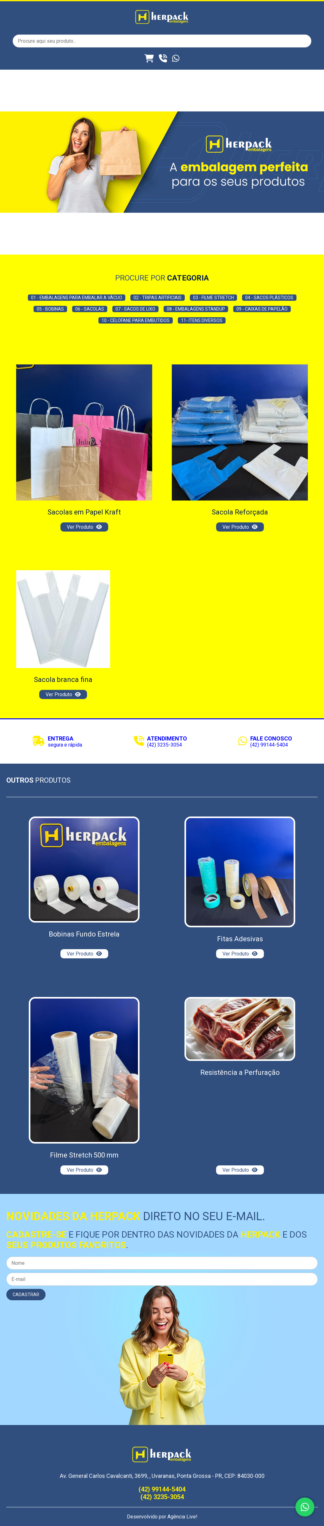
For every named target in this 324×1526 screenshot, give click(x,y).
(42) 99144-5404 (269, 745)
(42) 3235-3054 (164, 745)
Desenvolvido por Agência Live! (162, 1517)
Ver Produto (84, 527)
